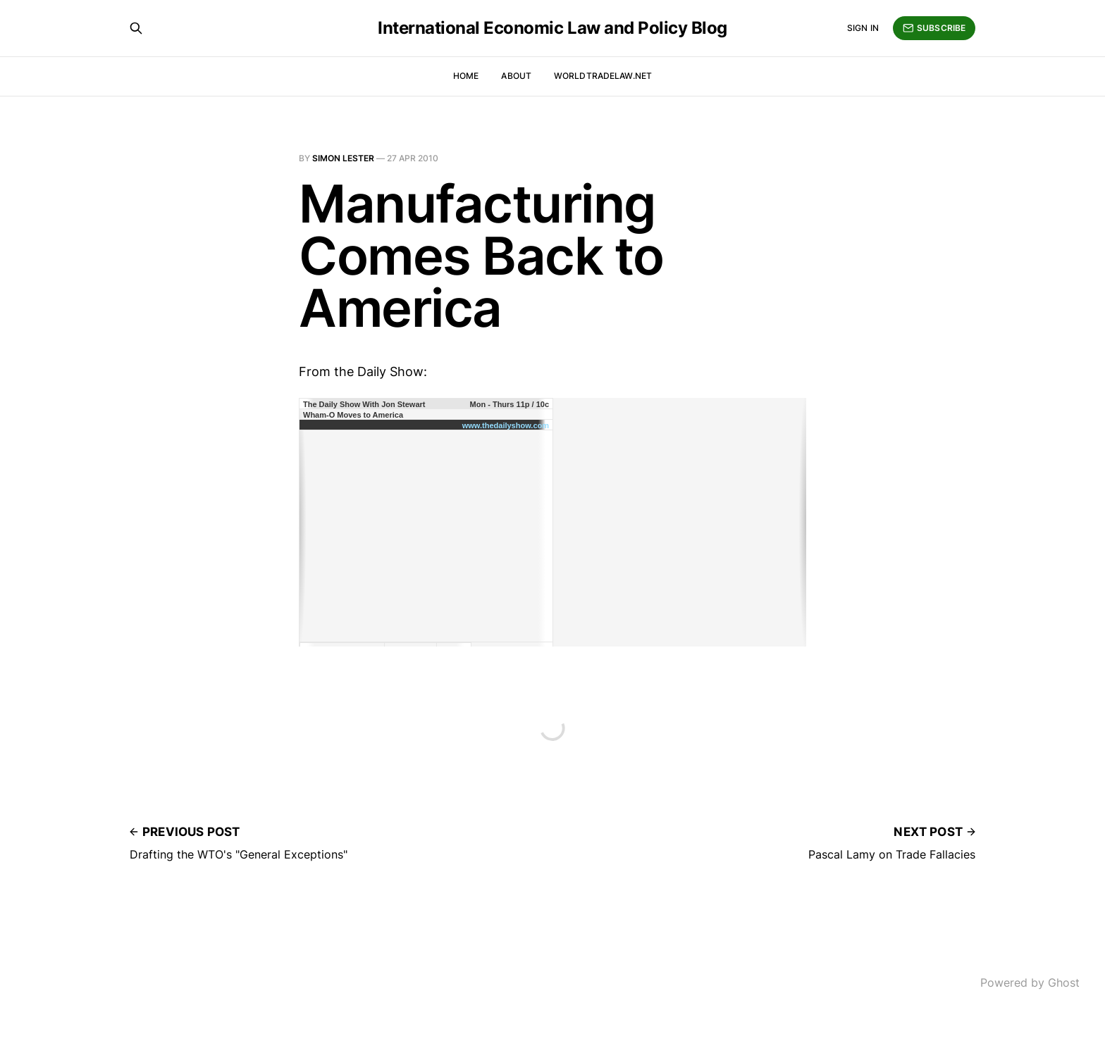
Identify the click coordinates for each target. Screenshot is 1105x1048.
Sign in (863, 28)
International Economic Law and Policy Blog (552, 28)
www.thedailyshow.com (505, 425)
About (516, 75)
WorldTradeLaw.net (603, 75)
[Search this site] (136, 28)
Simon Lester (343, 158)
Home (466, 75)
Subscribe (934, 28)
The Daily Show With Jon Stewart (364, 404)
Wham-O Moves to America (353, 415)
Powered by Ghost (1030, 982)
